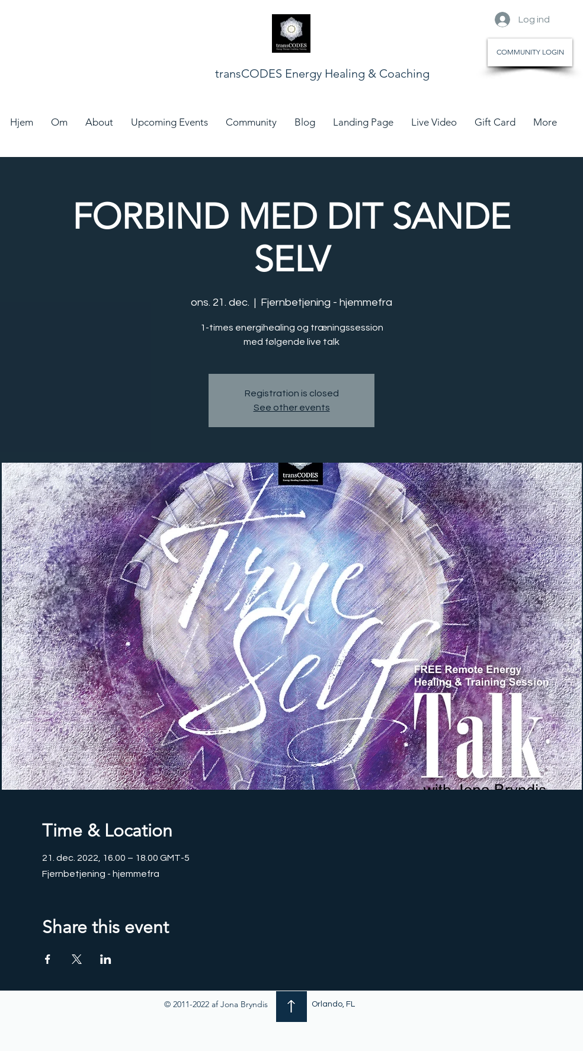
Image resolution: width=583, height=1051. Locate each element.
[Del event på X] (76, 959)
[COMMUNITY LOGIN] (530, 52)
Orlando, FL (333, 1004)
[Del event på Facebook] (47, 959)
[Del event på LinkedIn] (105, 959)
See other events (292, 407)
